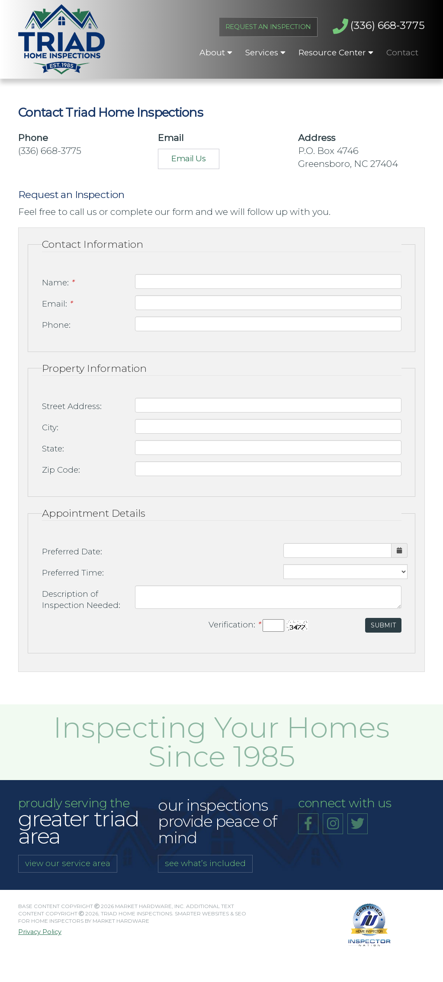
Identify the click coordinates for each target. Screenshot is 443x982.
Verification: (234, 625)
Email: (57, 304)
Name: (58, 283)
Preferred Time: (73, 573)
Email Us (188, 158)
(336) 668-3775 (379, 26)
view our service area (67, 863)
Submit (383, 625)
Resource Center (336, 53)
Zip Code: (61, 470)
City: (50, 427)
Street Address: (72, 406)
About (215, 53)
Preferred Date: (72, 552)
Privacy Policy (39, 932)
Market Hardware (121, 921)
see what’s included (205, 863)
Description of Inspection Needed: (81, 600)
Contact (402, 53)
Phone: (56, 325)
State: (53, 449)
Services (265, 53)
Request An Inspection (268, 27)
